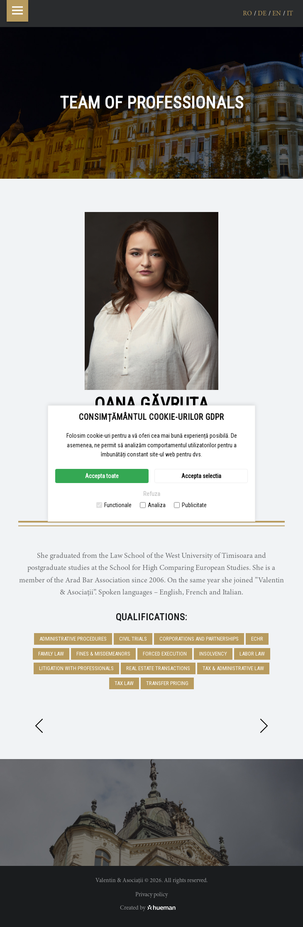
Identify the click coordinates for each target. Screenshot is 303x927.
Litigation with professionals (76, 668)
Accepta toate (102, 476)
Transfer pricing (167, 683)
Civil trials (133, 639)
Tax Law (124, 683)
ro (247, 13)
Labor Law (252, 654)
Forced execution (165, 654)
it (290, 13)
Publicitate (190, 505)
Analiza (153, 505)
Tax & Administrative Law (233, 668)
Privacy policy (151, 895)
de (262, 13)
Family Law (51, 654)
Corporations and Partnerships (199, 639)
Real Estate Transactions (158, 668)
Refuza (151, 494)
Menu (17, 11)
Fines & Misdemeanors (103, 654)
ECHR (257, 639)
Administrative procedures (73, 639)
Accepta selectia (201, 476)
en (276, 13)
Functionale (114, 505)
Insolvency (213, 654)
